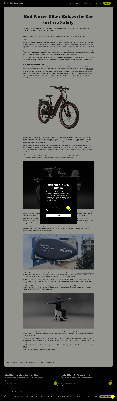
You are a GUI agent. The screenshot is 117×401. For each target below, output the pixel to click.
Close (58, 215)
